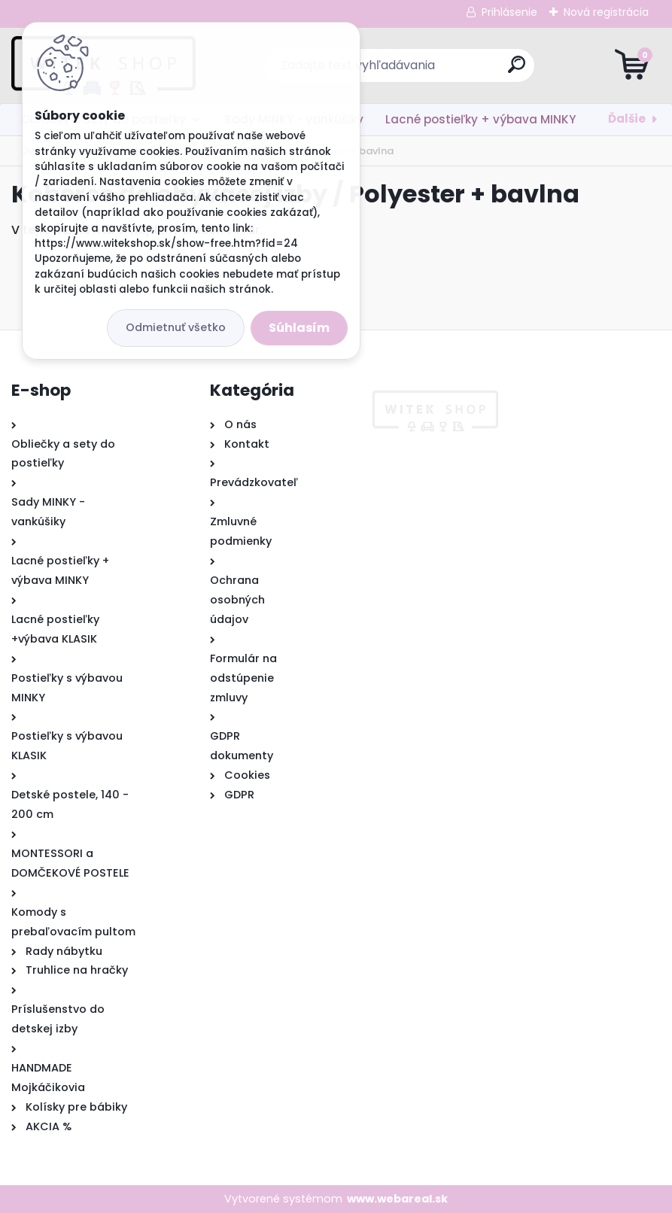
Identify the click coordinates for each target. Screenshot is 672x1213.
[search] (516, 70)
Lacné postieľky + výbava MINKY (480, 119)
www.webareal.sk (397, 1198)
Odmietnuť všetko (176, 327)
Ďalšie (627, 118)
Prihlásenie (509, 12)
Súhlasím (299, 327)
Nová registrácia (606, 12)
